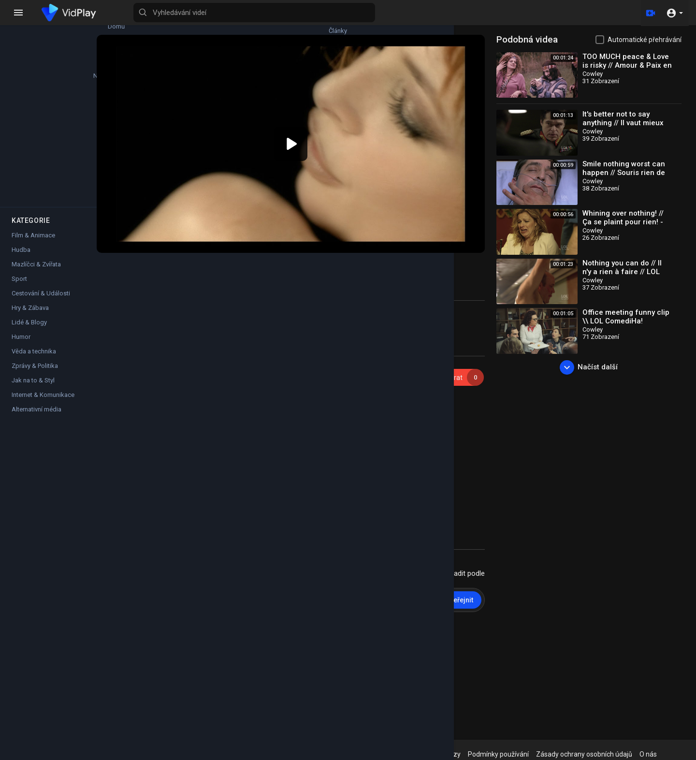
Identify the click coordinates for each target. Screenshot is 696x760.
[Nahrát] (649, 12)
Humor (21, 309)
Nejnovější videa (34, 67)
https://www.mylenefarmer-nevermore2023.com (354, 491)
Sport (19, 251)
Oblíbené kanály (34, 157)
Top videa (34, 112)
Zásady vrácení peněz (386, 754)
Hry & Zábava (30, 280)
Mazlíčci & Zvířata (36, 237)
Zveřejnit (474, 583)
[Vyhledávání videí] (380, 12)
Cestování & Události (41, 266)
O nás (670, 754)
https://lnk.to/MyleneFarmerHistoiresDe (350, 423)
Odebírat (468, 361)
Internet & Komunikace (43, 367)
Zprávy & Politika (35, 338)
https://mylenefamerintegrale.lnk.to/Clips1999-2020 (321, 394)
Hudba (21, 222)
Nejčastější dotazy (454, 754)
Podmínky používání (520, 754)
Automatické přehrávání (645, 40)
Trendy (91, 67)
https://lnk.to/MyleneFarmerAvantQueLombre (404, 404)
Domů (34, 22)
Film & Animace (33, 208)
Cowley (187, 356)
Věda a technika (34, 324)
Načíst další (596, 367)
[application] (319, 136)
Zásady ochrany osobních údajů (606, 754)
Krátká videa (91, 157)
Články (92, 22)
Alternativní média (36, 382)
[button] (674, 12)
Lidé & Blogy (29, 295)
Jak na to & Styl (33, 353)
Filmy (92, 112)
